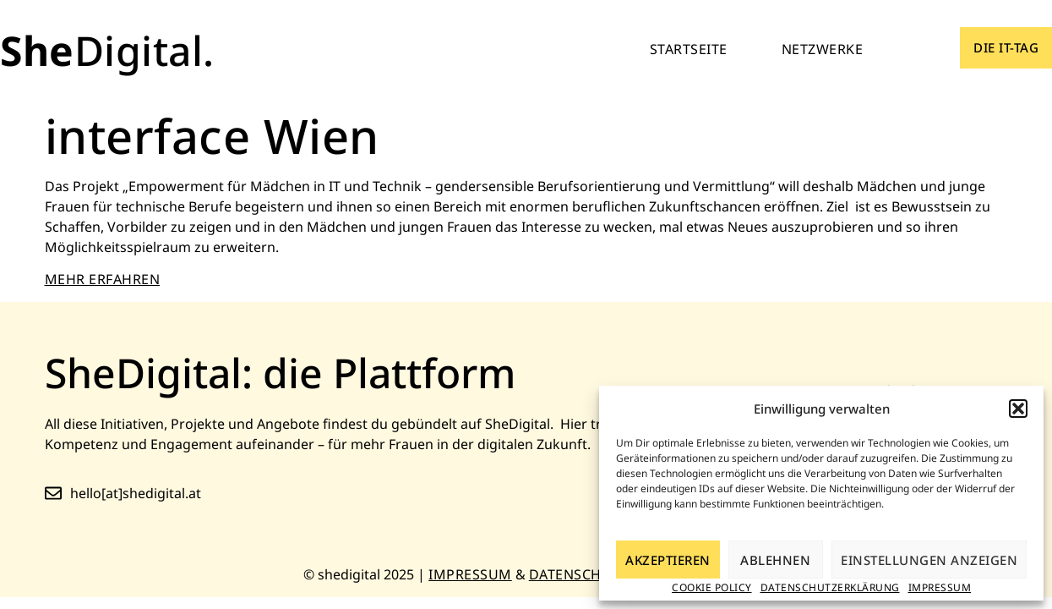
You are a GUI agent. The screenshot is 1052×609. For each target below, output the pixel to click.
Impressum (940, 587)
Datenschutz (579, 574)
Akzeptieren (668, 559)
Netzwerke (823, 49)
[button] (1018, 408)
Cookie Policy (712, 587)
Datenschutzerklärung (830, 587)
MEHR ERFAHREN (103, 279)
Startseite (689, 49)
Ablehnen (775, 559)
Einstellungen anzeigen (929, 559)
